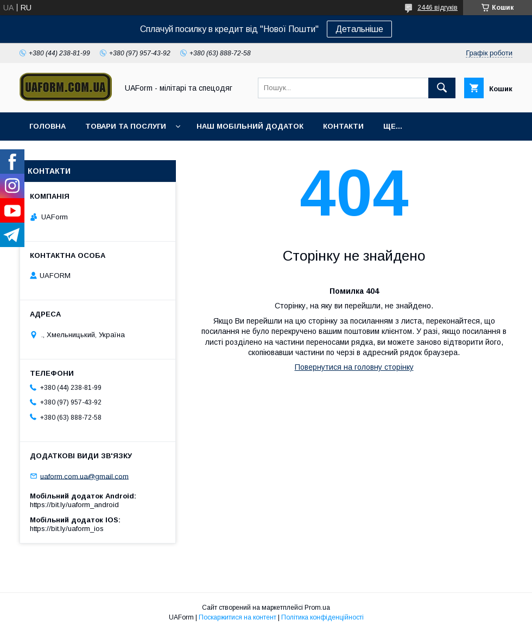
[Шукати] (441, 88)
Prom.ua (317, 607)
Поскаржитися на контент (237, 617)
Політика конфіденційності (322, 617)
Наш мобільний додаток (250, 126)
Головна (47, 126)
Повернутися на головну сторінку (354, 367)
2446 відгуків (437, 7)
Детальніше (359, 29)
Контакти (343, 126)
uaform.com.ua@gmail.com (84, 476)
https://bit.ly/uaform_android (74, 505)
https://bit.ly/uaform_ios (67, 528)
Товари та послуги (125, 126)
